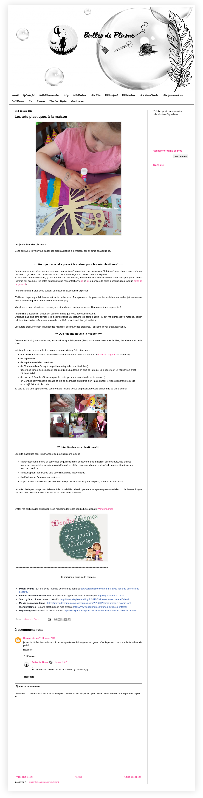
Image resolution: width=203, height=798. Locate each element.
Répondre (28, 650)
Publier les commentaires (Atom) (43, 782)
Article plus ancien (132, 777)
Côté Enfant (111, 95)
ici (82, 281)
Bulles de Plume (40, 662)
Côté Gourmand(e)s (172, 95)
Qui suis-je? (29, 95)
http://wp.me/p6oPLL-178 (111, 595)
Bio (30, 101)
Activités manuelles (49, 95)
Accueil (15, 95)
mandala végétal (106, 354)
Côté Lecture (128, 95)
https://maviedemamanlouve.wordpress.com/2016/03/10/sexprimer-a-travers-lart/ (89, 603)
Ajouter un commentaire (28, 686)
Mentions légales (58, 101)
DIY (66, 95)
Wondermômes (105, 509)
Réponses (31, 656)
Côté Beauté (18, 101)
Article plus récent (24, 777)
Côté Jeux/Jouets (149, 95)
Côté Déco (96, 95)
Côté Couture (79, 95)
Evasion (41, 101)
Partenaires (77, 101)
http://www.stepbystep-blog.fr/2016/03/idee (95, 599)
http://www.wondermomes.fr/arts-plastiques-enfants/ (100, 607)
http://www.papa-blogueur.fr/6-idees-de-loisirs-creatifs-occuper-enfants (100, 610)
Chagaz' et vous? (32, 638)
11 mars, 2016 (48, 638)
